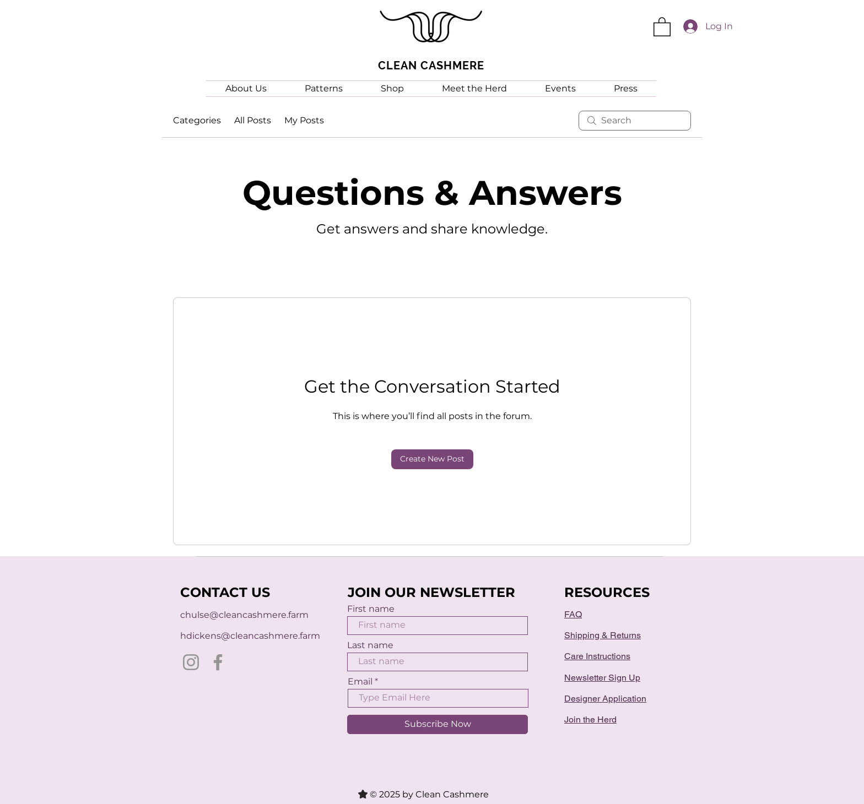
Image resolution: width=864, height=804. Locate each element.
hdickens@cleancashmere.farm (250, 636)
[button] (662, 26)
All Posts (252, 120)
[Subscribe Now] (437, 724)
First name (371, 609)
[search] (635, 121)
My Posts (304, 120)
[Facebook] (218, 662)
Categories (197, 120)
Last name (370, 645)
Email (360, 681)
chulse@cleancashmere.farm (244, 615)
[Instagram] (191, 662)
